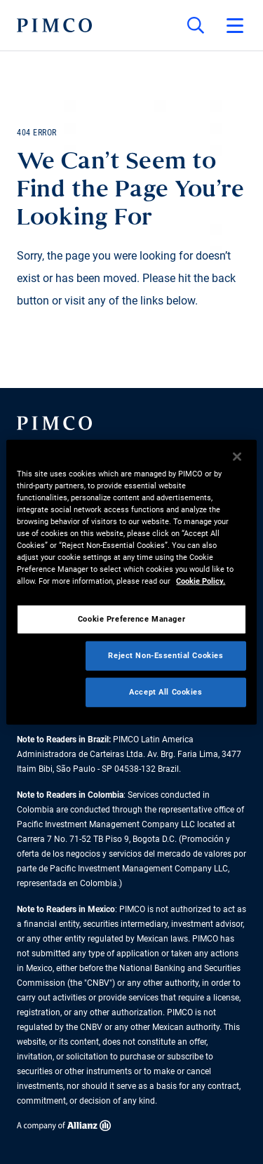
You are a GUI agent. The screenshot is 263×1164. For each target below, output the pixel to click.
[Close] (237, 456)
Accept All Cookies (165, 692)
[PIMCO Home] (54, 25)
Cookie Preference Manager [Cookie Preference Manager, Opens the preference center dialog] (131, 619)
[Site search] (195, 25)
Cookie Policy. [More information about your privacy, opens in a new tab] (200, 581)
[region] (131, 581)
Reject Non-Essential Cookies (165, 655)
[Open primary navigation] (235, 25)
